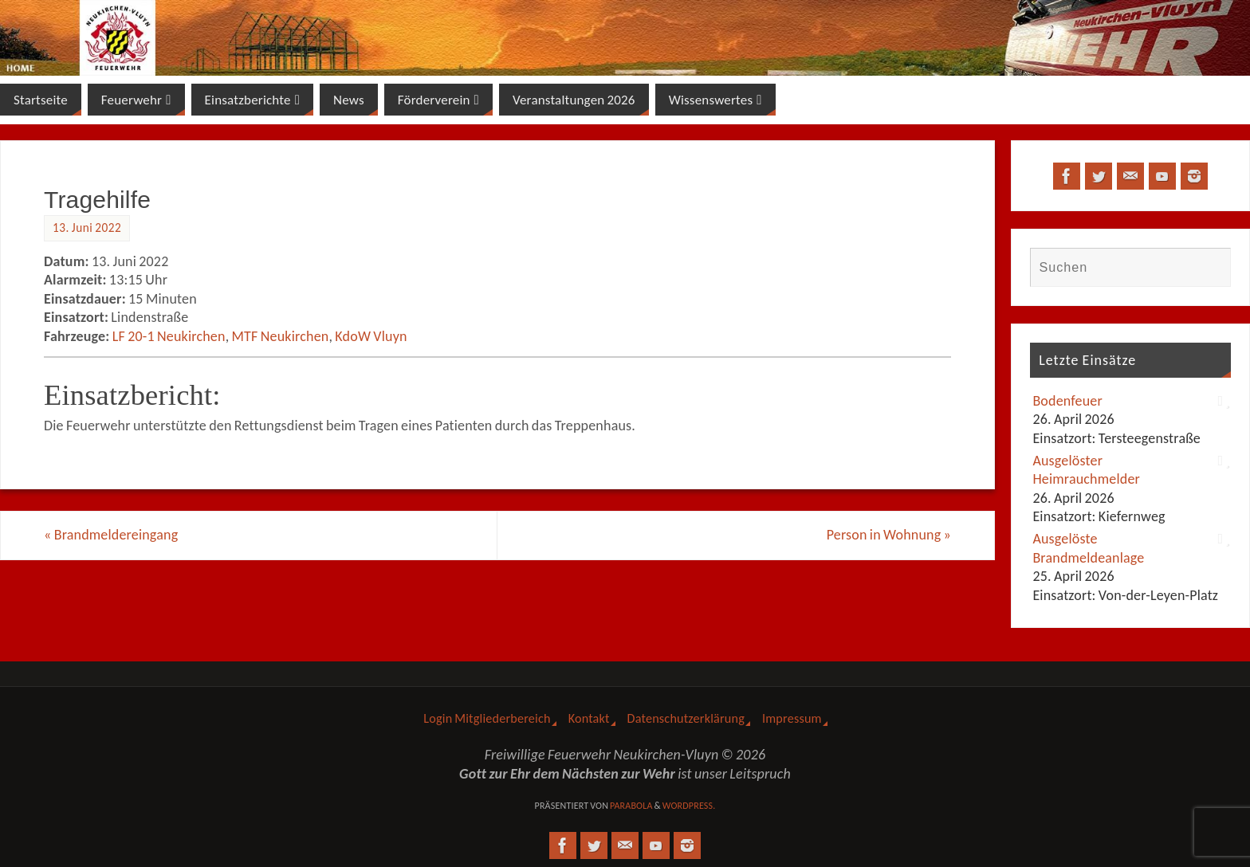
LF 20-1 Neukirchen (169, 336)
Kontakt (589, 718)
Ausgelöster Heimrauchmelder (1086, 470)
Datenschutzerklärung (686, 718)
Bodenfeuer (1067, 401)
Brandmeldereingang (111, 534)
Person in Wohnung (889, 534)
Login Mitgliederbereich (486, 718)
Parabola (631, 805)
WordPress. (689, 805)
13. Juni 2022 (87, 227)
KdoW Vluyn (371, 336)
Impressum (792, 718)
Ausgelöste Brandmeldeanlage (1088, 548)
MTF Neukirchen (280, 336)
